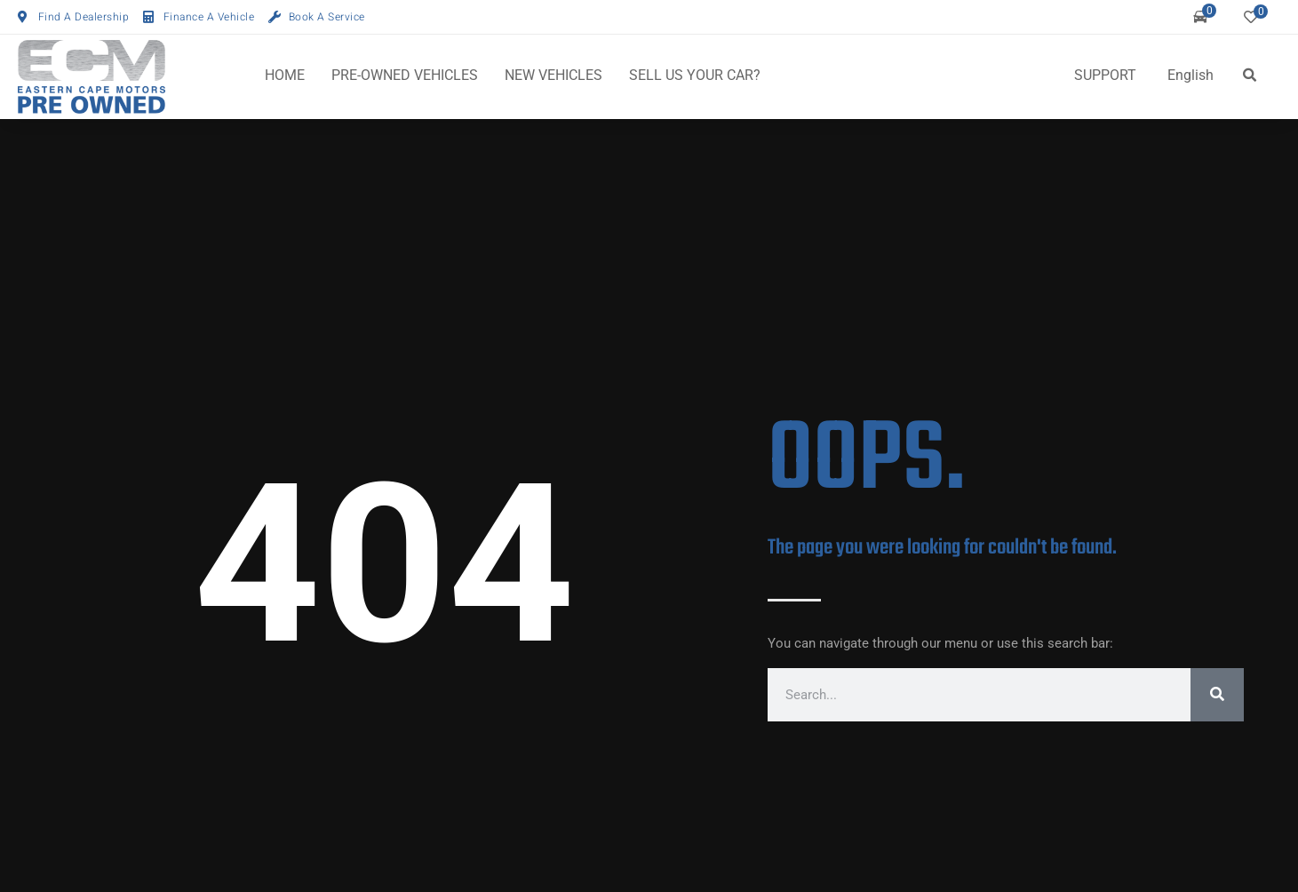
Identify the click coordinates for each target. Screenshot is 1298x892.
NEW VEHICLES (553, 75)
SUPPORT (1105, 75)
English (1190, 75)
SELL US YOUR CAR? (694, 75)
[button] (1249, 75)
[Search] (1217, 694)
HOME (285, 75)
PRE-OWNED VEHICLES (404, 75)
